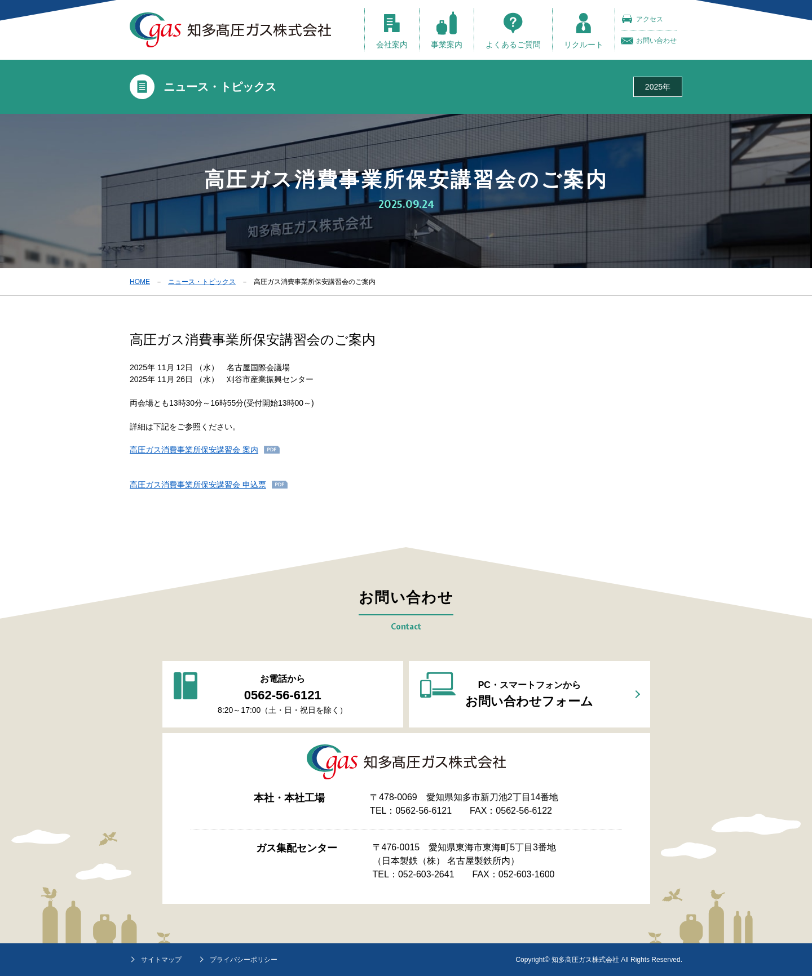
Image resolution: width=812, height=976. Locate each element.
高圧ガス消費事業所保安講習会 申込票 (198, 484)
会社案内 (392, 30)
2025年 (657, 86)
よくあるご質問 (513, 30)
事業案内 (446, 30)
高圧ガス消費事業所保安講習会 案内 (194, 449)
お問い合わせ (649, 41)
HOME (140, 282)
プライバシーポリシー (243, 960)
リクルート (583, 30)
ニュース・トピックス (202, 282)
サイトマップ (161, 960)
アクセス (642, 19)
